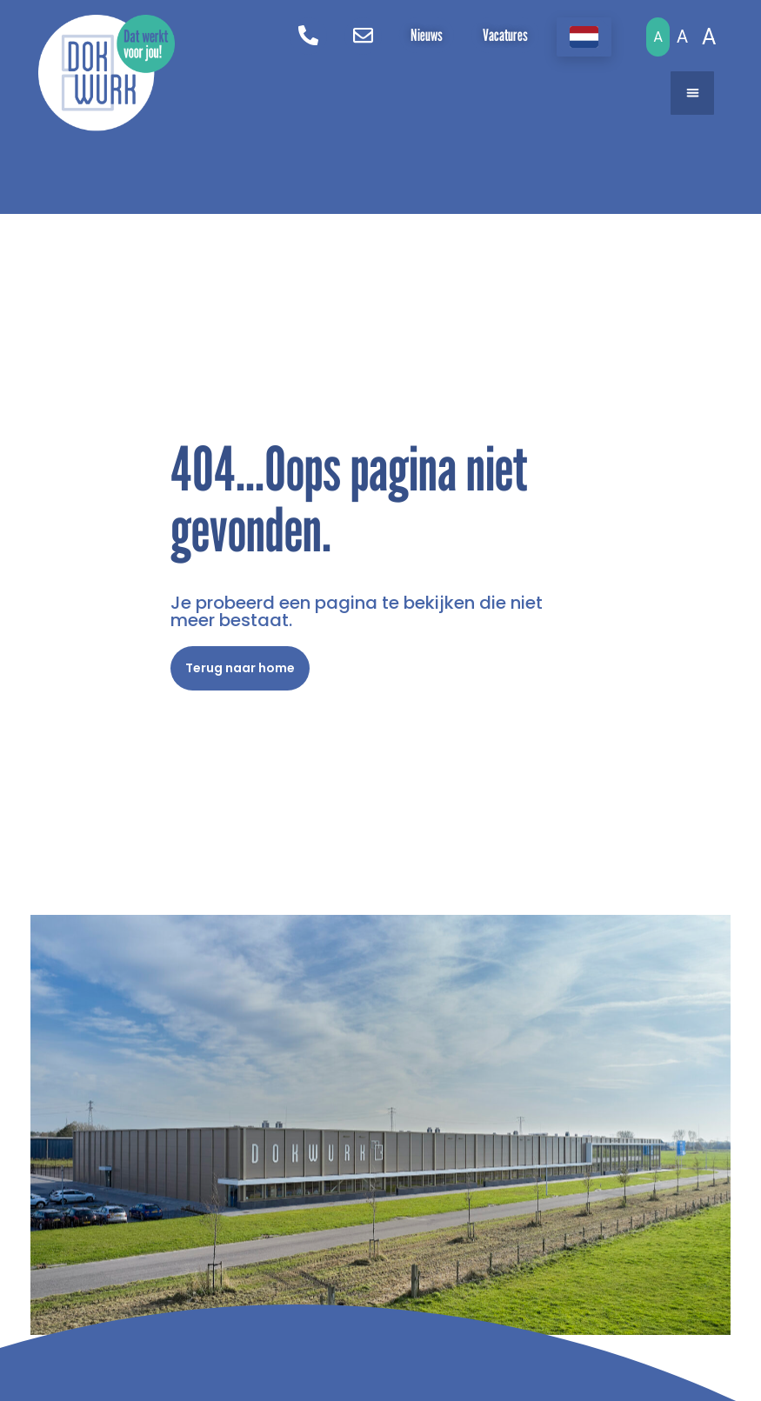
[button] (692, 93)
